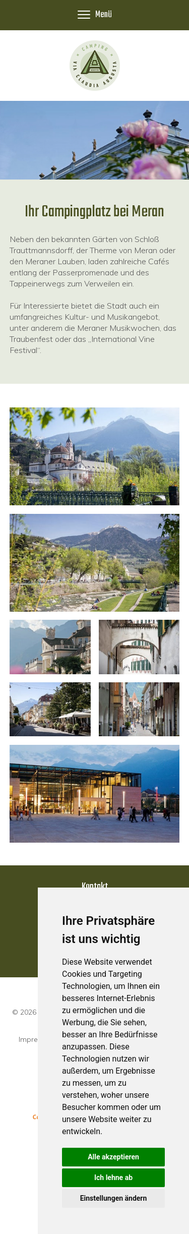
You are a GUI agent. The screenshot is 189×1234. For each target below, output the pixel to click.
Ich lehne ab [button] (113, 1177)
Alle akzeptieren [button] (113, 1157)
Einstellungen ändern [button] (113, 1198)
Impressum (37, 1039)
